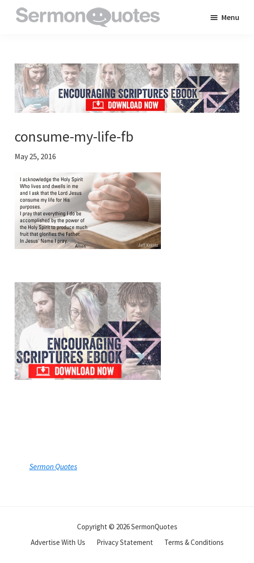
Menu (230, 17)
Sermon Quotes (53, 466)
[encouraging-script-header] (127, 70)
